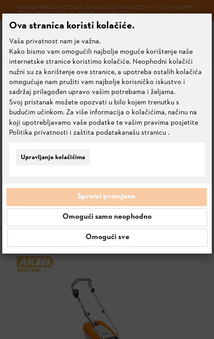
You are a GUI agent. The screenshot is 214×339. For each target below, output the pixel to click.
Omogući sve (107, 237)
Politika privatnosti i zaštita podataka (67, 133)
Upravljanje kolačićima (53, 157)
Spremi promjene (106, 196)
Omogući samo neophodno (107, 217)
